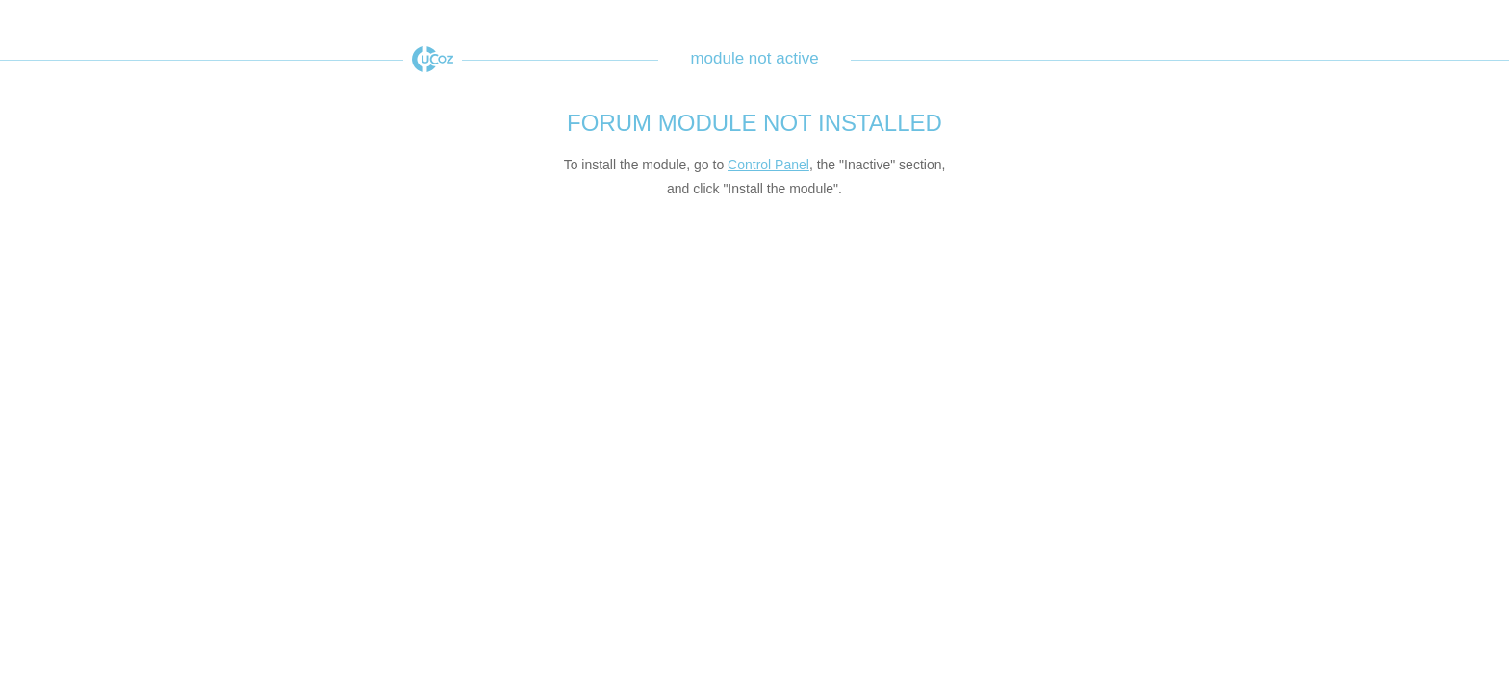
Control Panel (768, 164)
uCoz (432, 59)
